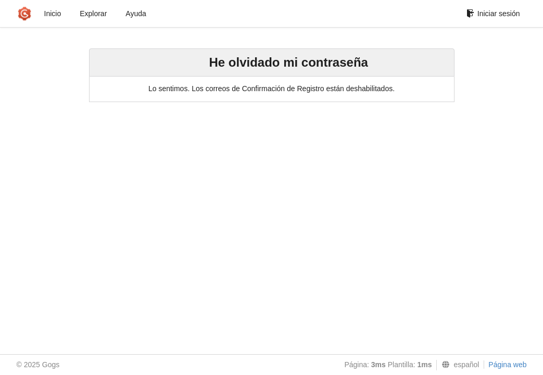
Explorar (93, 13)
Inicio (52, 13)
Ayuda (135, 13)
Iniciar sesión (493, 13)
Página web (507, 364)
